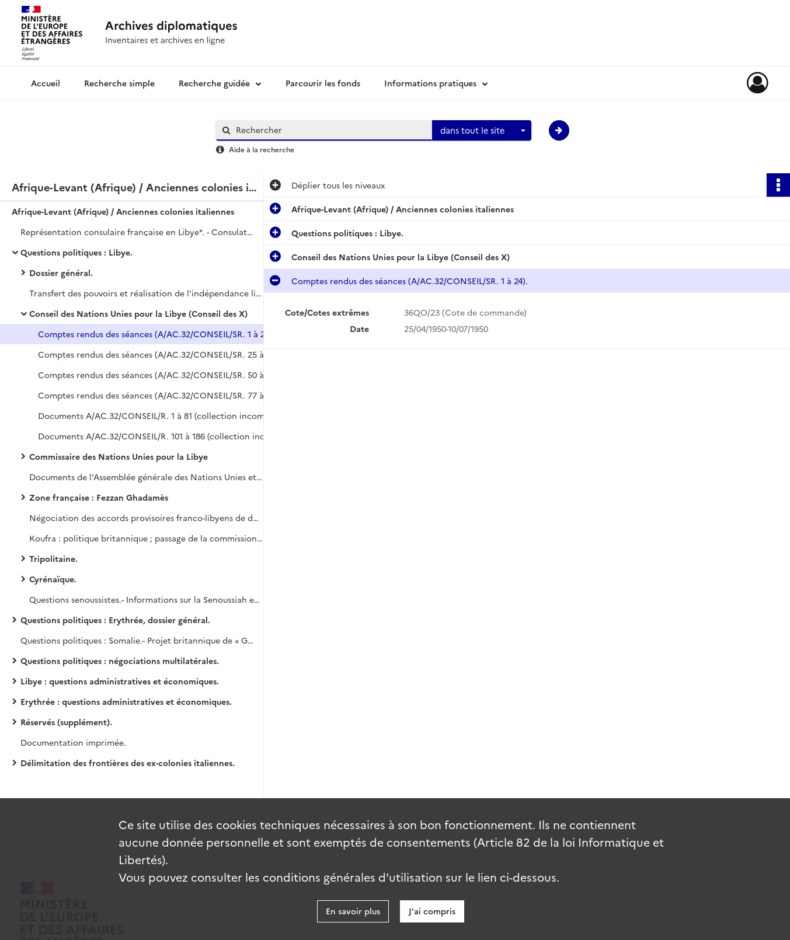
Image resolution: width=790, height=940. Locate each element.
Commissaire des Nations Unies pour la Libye (118, 456)
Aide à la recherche (261, 149)
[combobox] (481, 130)
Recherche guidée (214, 83)
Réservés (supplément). (66, 722)
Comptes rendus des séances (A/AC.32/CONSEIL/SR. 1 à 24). (155, 334)
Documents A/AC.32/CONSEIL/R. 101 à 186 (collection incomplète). (155, 436)
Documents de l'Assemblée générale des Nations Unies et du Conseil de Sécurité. (146, 477)
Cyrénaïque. (52, 579)
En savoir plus (353, 911)
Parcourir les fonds (323, 83)
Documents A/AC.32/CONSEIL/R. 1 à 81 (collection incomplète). (155, 415)
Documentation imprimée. (73, 742)
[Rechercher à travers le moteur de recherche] (330, 130)
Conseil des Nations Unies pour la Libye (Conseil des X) (138, 313)
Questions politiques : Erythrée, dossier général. (115, 619)
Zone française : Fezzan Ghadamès (98, 497)
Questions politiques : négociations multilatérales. (119, 660)
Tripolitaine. (53, 558)
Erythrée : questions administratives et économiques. (126, 701)
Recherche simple (119, 83)
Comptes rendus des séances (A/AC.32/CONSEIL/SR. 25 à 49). (155, 354)
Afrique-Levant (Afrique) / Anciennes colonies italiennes (123, 211)
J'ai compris (432, 911)
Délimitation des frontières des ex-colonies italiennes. (127, 762)
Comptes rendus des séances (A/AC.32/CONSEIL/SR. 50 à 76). (155, 374)
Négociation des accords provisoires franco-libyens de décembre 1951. (146, 517)
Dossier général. (61, 272)
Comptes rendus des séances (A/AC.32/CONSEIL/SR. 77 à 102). (155, 395)
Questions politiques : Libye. (76, 252)
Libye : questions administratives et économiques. (119, 681)
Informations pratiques (430, 83)
